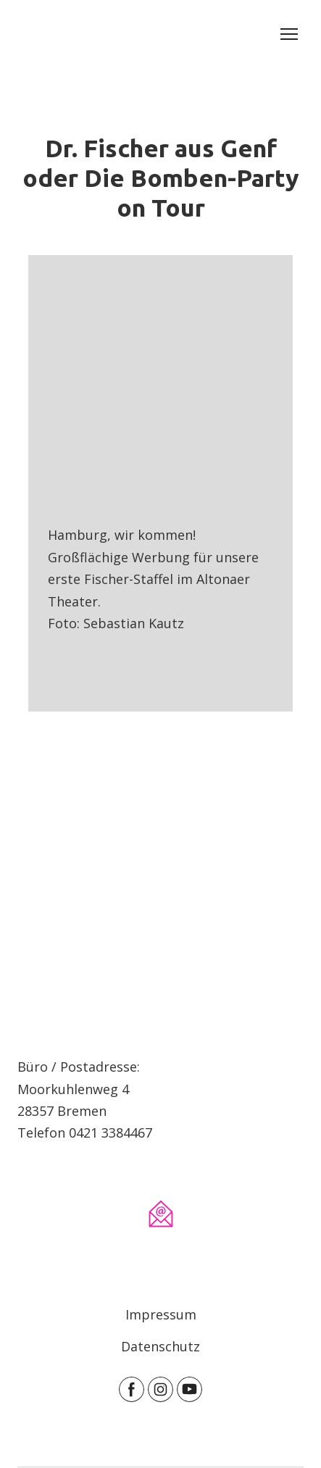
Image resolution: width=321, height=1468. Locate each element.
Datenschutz (160, 1346)
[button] (131, 1389)
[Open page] (160, 940)
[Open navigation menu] (289, 34)
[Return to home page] (37, 34)
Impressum (160, 1314)
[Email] (161, 1213)
